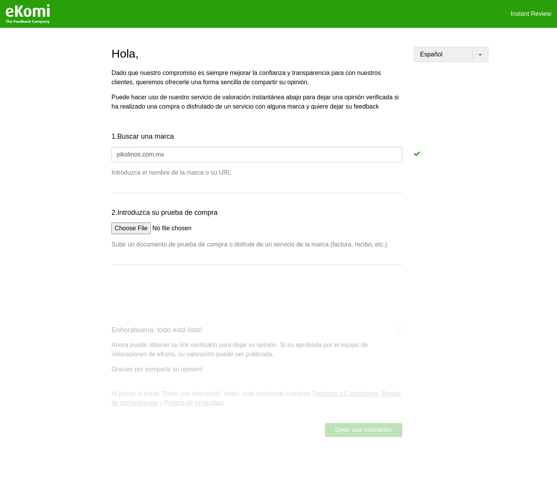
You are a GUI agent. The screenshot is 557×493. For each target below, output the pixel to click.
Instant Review (531, 13)
